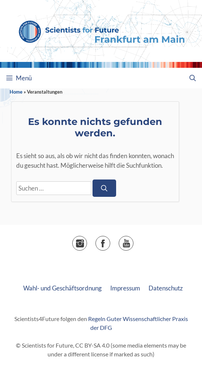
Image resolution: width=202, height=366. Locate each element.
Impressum (125, 288)
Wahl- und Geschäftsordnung (62, 288)
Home (16, 92)
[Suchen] (104, 188)
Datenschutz (166, 288)
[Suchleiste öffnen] (192, 78)
